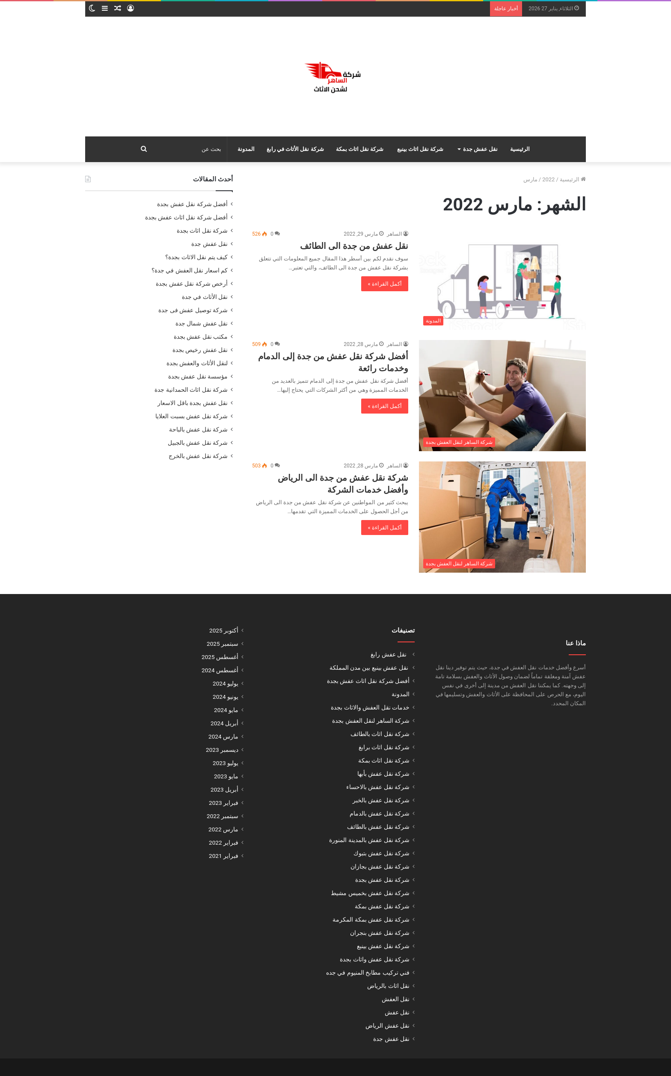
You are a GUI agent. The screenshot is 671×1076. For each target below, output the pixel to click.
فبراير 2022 (223, 842)
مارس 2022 (223, 829)
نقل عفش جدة (480, 149)
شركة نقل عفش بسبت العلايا (191, 416)
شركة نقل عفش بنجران (380, 932)
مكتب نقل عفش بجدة (201, 336)
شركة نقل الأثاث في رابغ (295, 149)
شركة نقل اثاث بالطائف (380, 733)
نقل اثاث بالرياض (388, 985)
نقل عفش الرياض (387, 1025)
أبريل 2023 (224, 789)
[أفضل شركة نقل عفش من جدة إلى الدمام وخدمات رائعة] (502, 395)
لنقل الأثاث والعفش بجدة (197, 363)
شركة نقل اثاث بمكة (360, 149)
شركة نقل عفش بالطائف (378, 826)
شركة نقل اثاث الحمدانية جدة (191, 389)
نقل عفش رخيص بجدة (200, 349)
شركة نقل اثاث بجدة (202, 230)
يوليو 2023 (225, 763)
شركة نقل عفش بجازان (380, 866)
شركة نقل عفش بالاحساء (378, 786)
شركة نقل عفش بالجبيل (198, 442)
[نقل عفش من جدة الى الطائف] (502, 280)
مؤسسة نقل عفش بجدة (198, 376)
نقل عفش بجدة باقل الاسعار (192, 402)
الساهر (394, 234)
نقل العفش (396, 999)
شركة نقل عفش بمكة (382, 906)
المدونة (246, 149)
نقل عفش (397, 1012)
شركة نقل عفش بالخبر (381, 800)
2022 (548, 179)
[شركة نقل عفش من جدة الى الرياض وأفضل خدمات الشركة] (502, 517)
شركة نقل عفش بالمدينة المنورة (369, 840)
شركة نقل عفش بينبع (383, 946)
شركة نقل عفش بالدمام (380, 813)
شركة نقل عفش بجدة (382, 879)
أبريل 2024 (224, 723)
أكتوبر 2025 (223, 630)
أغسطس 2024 (220, 670)
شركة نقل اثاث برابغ (384, 747)
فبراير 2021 (223, 855)
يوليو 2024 (225, 683)
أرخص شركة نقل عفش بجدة (192, 283)
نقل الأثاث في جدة (204, 296)
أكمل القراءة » (385, 284)
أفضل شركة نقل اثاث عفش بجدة (186, 217)
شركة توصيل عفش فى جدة (193, 310)
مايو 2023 (226, 776)
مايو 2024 (226, 709)
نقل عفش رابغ (389, 654)
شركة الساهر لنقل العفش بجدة (371, 720)
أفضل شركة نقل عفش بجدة (192, 204)
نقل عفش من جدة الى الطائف (354, 246)
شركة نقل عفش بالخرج (198, 455)
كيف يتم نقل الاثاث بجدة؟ (196, 257)
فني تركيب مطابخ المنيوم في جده (368, 972)
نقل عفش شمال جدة (201, 323)
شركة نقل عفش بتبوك (381, 853)
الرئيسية (520, 149)
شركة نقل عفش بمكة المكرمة (371, 919)
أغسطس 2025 (220, 656)
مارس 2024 (223, 736)
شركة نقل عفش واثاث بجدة (375, 959)
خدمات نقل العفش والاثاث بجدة (370, 707)
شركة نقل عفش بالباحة (198, 429)
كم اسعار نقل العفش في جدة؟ (189, 270)
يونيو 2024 (225, 696)
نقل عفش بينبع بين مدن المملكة (369, 667)
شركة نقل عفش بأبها (383, 773)
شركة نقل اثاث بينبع (420, 149)
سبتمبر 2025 (222, 643)
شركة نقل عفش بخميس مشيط (370, 893)
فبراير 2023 (223, 802)
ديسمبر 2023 (222, 749)
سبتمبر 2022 (222, 816)
